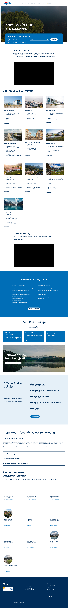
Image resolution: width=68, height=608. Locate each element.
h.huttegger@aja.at (7, 571)
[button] (34, 438)
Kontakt (48, 587)
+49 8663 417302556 (9, 545)
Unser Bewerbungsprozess (12, 454)
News (44, 3)
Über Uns (24, 3)
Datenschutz (16, 602)
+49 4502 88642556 (55, 499)
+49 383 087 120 (8, 523)
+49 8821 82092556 (32, 545)
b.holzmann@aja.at (53, 547)
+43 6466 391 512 (8, 570)
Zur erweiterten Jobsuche (13, 42)
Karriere (39, 3)
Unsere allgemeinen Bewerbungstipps (15, 463)
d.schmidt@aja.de (7, 547)
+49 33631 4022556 (55, 523)
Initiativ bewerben (23, 42)
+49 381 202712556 (9, 499)
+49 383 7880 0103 (32, 523)
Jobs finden (54, 39)
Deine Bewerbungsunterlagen (13, 438)
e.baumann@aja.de (30, 547)
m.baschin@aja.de (53, 525)
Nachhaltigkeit (31, 3)
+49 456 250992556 (32, 499)
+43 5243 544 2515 (55, 545)
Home (6, 9)
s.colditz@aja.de (7, 525)
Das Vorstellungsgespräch (11, 458)
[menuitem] (49, 3)
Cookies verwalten (50, 589)
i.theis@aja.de (29, 525)
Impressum (22, 602)
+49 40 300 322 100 (30, 588)
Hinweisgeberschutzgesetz (52, 585)
